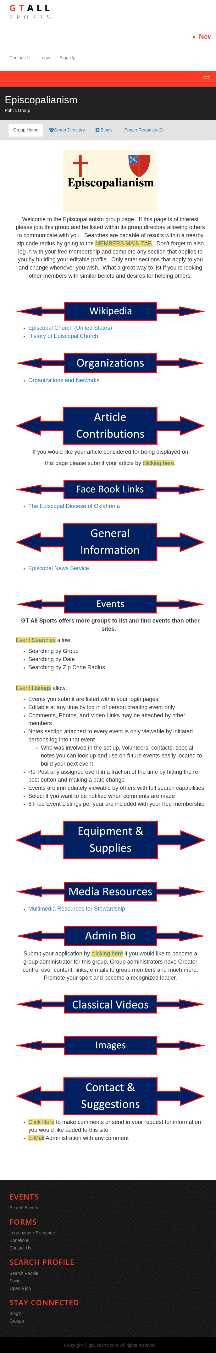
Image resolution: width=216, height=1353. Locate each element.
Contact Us (20, 1247)
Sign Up (67, 57)
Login (44, 57)
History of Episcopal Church (63, 336)
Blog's (104, 129)
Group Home (25, 129)
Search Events (23, 1207)
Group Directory (67, 129)
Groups (16, 1321)
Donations (19, 1240)
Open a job (20, 1288)
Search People (23, 1273)
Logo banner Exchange (32, 1232)
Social (15, 1280)
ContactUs (19, 57)
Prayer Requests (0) (143, 129)
